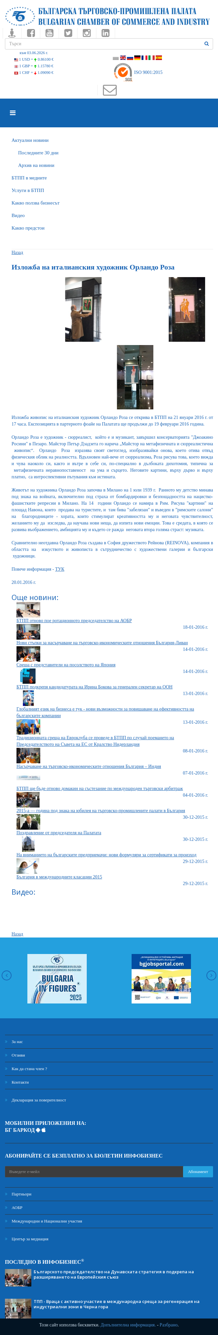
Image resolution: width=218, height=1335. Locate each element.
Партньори (18, 1194)
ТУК (59, 569)
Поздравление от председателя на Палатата (58, 832)
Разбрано (168, 1324)
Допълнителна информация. (128, 1324)
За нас (14, 1041)
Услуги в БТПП (28, 190)
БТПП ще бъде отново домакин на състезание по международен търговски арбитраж (99, 788)
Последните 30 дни (38, 152)
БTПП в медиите (29, 177)
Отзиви (15, 1055)
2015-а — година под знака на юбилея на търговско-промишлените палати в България (100, 810)
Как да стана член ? (26, 1068)
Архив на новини (36, 165)
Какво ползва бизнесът (36, 203)
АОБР (13, 1207)
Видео (18, 215)
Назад (17, 252)
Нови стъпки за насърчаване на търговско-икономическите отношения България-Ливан (102, 642)
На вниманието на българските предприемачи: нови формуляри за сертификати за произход (106, 854)
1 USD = (34, 59)
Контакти (17, 1082)
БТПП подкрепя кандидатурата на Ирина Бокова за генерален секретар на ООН (94, 686)
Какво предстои (28, 228)
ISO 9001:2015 (137, 72)
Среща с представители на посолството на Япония (65, 664)
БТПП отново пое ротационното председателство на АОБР (74, 620)
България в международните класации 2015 (59, 876)
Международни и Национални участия (43, 1221)
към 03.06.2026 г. (33, 52)
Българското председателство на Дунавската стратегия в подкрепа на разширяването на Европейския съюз (114, 1274)
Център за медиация (26, 1238)
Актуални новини (30, 140)
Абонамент (198, 1171)
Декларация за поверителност (35, 1099)
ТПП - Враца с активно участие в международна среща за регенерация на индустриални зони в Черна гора (117, 1304)
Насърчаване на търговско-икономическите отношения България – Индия (88, 766)
